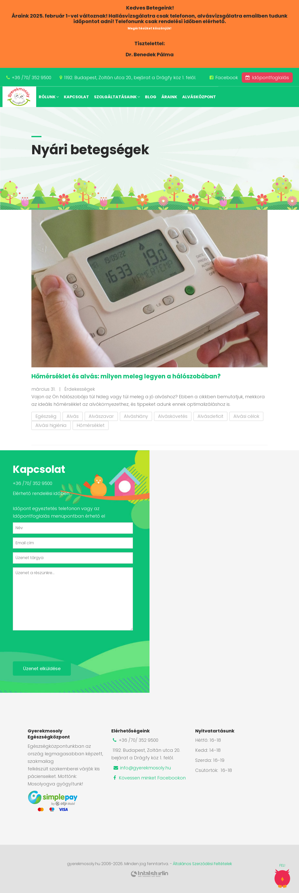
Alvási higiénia (51, 425)
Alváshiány (136, 416)
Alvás (73, 416)
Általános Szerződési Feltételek (202, 864)
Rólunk (49, 97)
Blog (150, 97)
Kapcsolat (76, 97)
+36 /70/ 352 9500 (31, 77)
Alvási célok (246, 416)
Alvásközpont (199, 97)
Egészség (46, 416)
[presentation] (51, 644)
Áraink (169, 97)
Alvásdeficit (210, 416)
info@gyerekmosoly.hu (142, 768)
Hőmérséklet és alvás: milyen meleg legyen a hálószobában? (126, 376)
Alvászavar (101, 416)
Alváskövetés (172, 416)
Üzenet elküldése (42, 668)
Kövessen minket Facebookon (148, 778)
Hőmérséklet (91, 425)
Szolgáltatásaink (117, 97)
